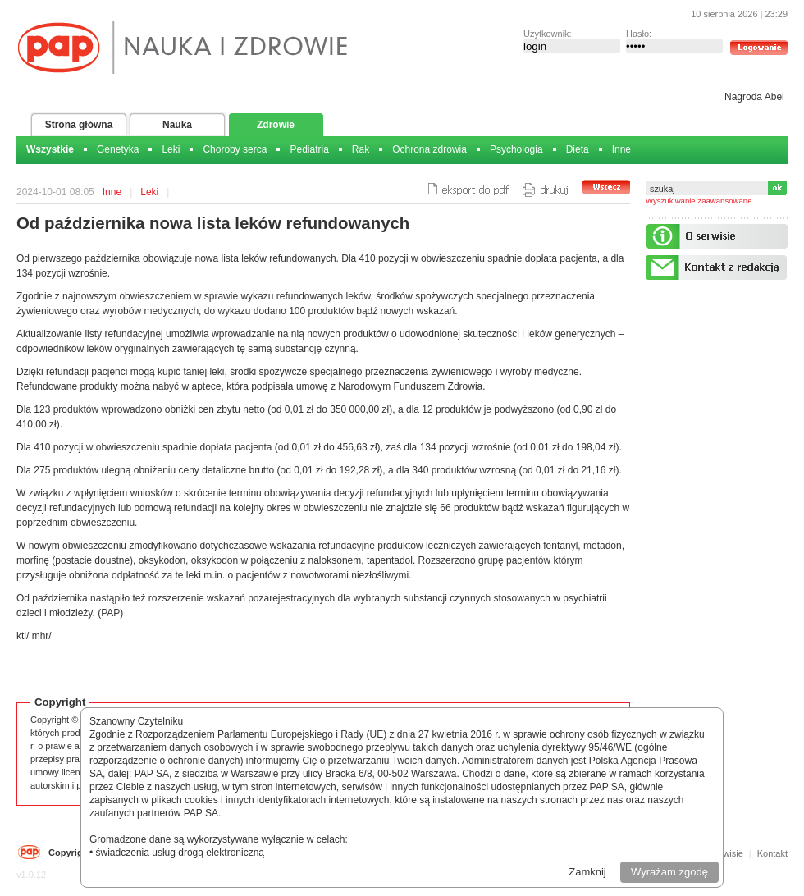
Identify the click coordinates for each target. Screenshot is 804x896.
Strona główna (79, 124)
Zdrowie (276, 124)
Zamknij (587, 872)
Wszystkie (50, 149)
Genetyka (118, 149)
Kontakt (772, 853)
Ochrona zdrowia (429, 149)
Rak (360, 149)
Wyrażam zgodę (669, 872)
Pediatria (309, 149)
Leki (171, 149)
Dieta (577, 149)
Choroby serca (235, 149)
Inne (621, 149)
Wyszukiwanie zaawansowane (699, 200)
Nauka (177, 124)
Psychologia (516, 149)
